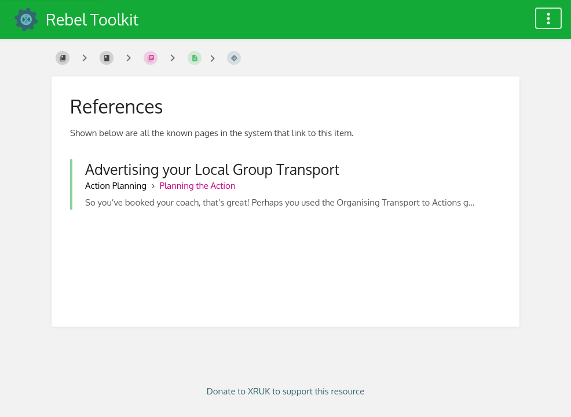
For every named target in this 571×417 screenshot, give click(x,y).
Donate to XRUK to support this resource (286, 391)
